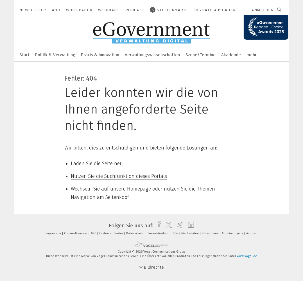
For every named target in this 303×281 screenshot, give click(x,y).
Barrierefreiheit (158, 233)
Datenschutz (135, 233)
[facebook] (158, 226)
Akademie (231, 54)
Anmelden (263, 10)
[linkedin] (190, 226)
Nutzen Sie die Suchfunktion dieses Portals (119, 176)
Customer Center (111, 233)
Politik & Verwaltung (55, 54)
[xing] (178, 226)
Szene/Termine (201, 54)
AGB (94, 233)
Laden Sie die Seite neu (97, 163)
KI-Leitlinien (211, 233)
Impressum (54, 233)
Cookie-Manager (76, 233)
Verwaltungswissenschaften (152, 54)
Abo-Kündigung (233, 233)
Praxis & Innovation (100, 54)
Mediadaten (190, 233)
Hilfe (175, 233)
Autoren (251, 233)
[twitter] (167, 226)
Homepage (139, 189)
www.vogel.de (247, 256)
